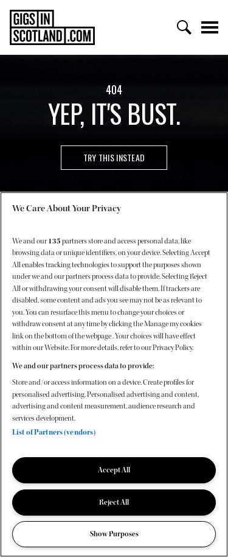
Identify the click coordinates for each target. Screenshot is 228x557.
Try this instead (114, 157)
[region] (114, 374)
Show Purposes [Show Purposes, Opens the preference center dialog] (114, 534)
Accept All (114, 470)
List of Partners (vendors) (53, 432)
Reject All (114, 502)
